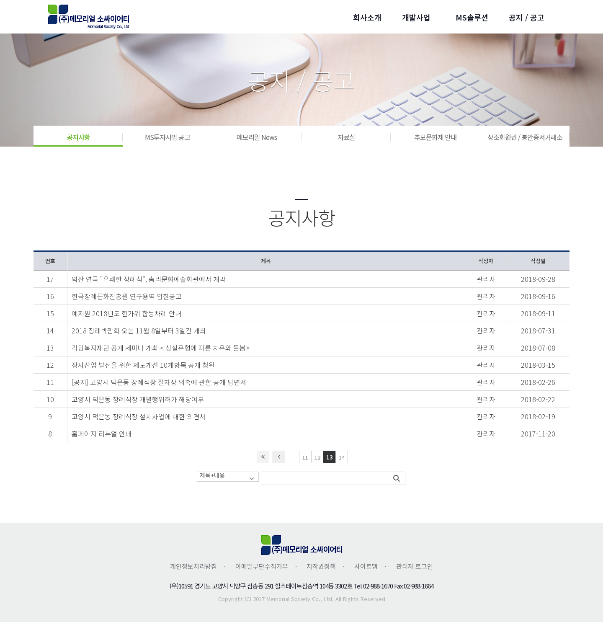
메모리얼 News (257, 137)
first (263, 457)
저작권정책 (321, 566)
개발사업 (416, 17)
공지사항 (78, 137)
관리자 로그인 (414, 566)
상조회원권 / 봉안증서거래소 (524, 137)
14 (342, 457)
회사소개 (367, 17)
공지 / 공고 (526, 17)
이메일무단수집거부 (261, 566)
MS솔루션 (472, 17)
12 (317, 457)
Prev (279, 457)
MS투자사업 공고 (167, 137)
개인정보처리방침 (193, 566)
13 (329, 457)
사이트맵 (366, 566)
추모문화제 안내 (435, 137)
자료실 (346, 137)
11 (305, 457)
